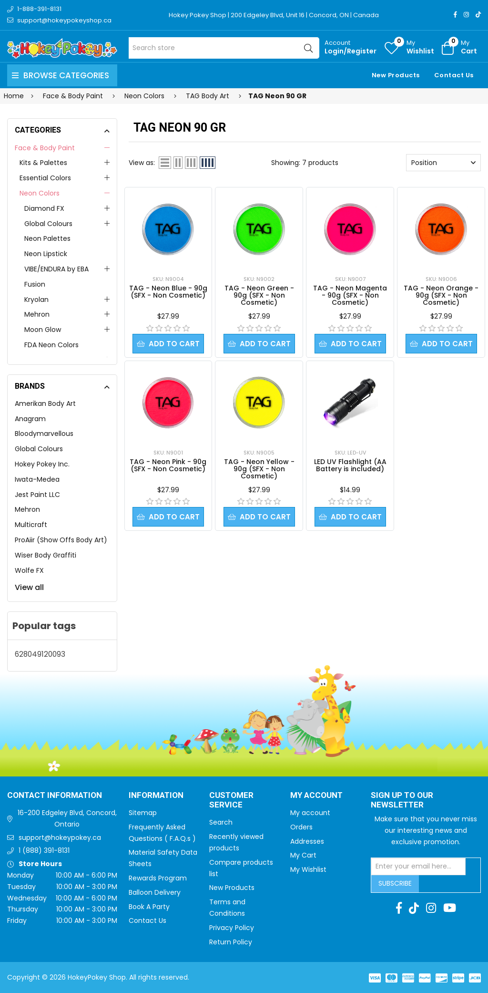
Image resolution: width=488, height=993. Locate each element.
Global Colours (48, 223)
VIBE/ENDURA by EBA (56, 269)
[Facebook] (455, 14)
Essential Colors (45, 178)
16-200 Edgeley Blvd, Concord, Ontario (67, 818)
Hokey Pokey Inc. (42, 464)
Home (14, 96)
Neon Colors (40, 193)
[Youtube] (449, 908)
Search (221, 822)
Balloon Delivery (155, 892)
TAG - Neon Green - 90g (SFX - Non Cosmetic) (259, 295)
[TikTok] (478, 14)
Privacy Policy (231, 927)
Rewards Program (158, 878)
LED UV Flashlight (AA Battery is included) (350, 465)
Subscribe (395, 883)
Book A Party (149, 906)
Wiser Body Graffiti (45, 555)
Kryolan (36, 299)
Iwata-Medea (37, 479)
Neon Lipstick (45, 254)
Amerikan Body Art (45, 403)
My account (310, 812)
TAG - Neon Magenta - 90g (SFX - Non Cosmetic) (350, 295)
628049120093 (40, 654)
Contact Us (454, 75)
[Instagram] (466, 14)
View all (29, 587)
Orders (301, 827)
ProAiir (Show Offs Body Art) (61, 540)
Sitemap (143, 812)
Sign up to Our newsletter (402, 800)
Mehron (37, 314)
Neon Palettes (47, 238)
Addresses (307, 841)
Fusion (34, 284)
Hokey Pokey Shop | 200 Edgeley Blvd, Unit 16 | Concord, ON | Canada (274, 15)
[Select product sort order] (443, 162)
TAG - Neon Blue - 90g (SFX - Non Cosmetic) (168, 291)
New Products (396, 75)
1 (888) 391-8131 (44, 850)
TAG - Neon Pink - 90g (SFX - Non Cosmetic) (168, 465)
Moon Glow (42, 329)
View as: (142, 162)
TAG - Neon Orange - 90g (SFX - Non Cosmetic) (441, 295)
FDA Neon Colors (51, 345)
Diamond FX (44, 208)
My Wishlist (308, 869)
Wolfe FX (29, 570)
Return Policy (230, 942)
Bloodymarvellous (44, 433)
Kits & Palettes (43, 162)
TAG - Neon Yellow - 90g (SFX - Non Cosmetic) (259, 469)
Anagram (30, 419)
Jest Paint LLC (37, 494)
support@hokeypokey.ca (60, 837)
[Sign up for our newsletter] (418, 866)
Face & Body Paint (45, 148)
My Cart (303, 855)
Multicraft (31, 524)
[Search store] (224, 48)
